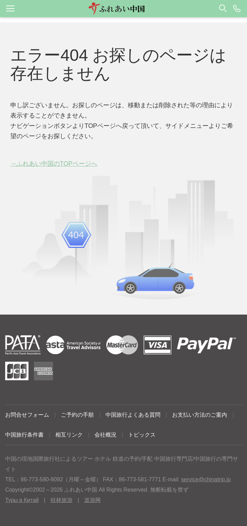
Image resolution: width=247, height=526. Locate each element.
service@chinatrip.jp (206, 479)
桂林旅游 (61, 500)
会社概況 (105, 435)
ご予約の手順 (77, 415)
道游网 (92, 500)
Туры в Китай (22, 500)
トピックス (142, 435)
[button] (123, 8)
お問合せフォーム (27, 415)
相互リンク (69, 435)
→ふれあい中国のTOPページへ (53, 163)
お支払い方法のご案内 (199, 415)
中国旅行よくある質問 (132, 415)
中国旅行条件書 (24, 435)
